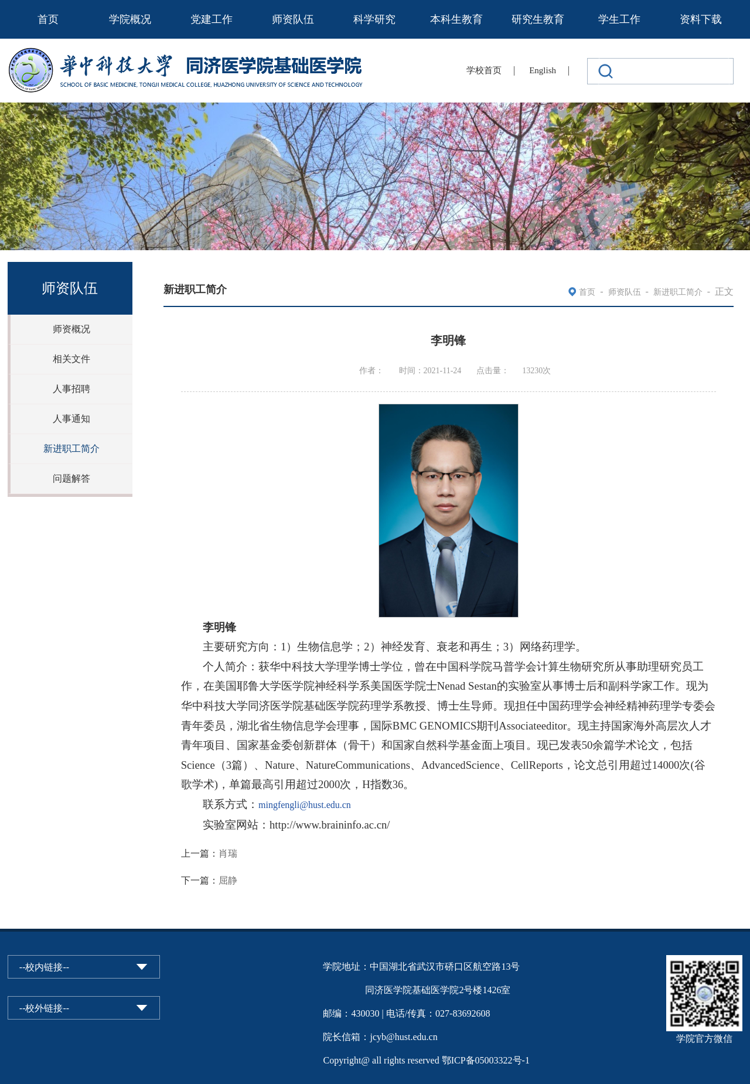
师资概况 (71, 329)
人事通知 (71, 419)
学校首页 (484, 70)
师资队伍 (293, 19)
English (542, 70)
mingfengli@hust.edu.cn (304, 805)
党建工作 (211, 19)
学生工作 (619, 19)
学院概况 (130, 19)
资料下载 (701, 19)
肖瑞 (228, 853)
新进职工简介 (71, 449)
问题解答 (71, 478)
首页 (48, 19)
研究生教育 (538, 19)
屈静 (228, 880)
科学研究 (374, 19)
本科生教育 (456, 19)
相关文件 (71, 359)
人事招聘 (71, 389)
